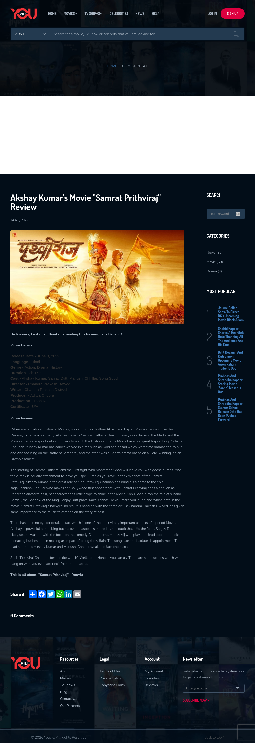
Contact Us (68, 698)
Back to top (214, 737)
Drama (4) (214, 271)
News (139, 13)
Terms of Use (110, 671)
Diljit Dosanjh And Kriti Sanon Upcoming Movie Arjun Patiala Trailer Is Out (230, 360)
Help (155, 13)
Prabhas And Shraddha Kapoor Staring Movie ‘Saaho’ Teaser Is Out (230, 384)
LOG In (212, 13)
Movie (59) (215, 262)
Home (52, 13)
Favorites (152, 678)
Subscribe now (196, 700)
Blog (63, 692)
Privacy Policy (110, 678)
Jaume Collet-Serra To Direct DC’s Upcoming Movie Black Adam (231, 314)
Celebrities (119, 13)
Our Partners (70, 705)
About (65, 671)
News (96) (215, 252)
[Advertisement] (127, 133)
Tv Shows (93, 13)
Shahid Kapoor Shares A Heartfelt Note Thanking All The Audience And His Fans (231, 336)
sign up (232, 13)
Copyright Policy (112, 685)
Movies (70, 13)
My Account (154, 671)
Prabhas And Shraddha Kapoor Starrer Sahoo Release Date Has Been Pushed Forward (230, 409)
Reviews (151, 685)
